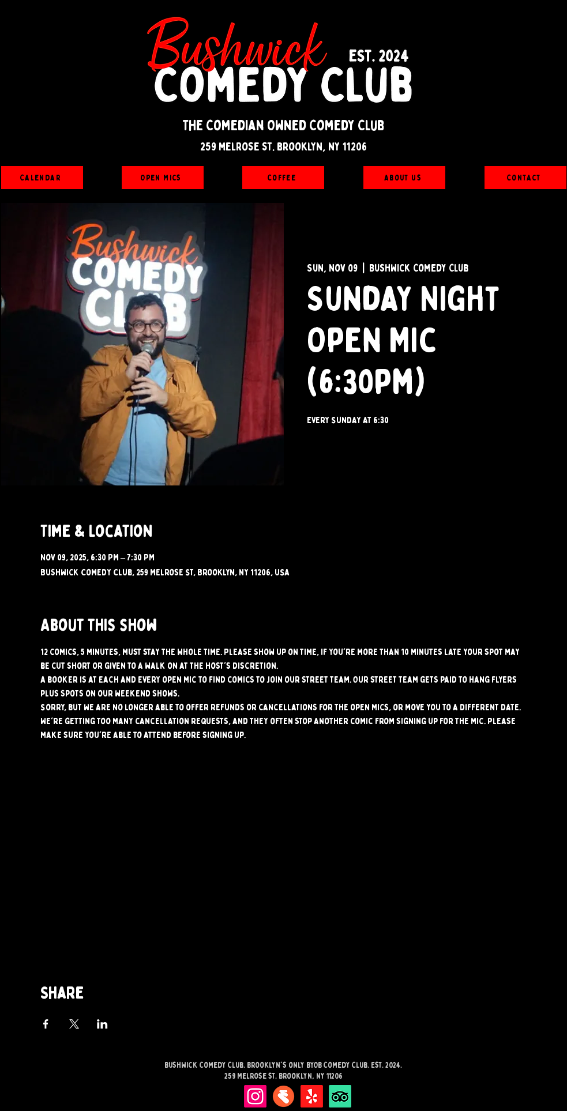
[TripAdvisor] (340, 1096)
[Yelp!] (312, 1096)
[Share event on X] (74, 1024)
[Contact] (525, 177)
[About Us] (404, 177)
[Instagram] (255, 1096)
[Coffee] (283, 177)
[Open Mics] (163, 177)
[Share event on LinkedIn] (102, 1024)
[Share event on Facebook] (45, 1024)
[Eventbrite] (283, 1096)
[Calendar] (42, 177)
